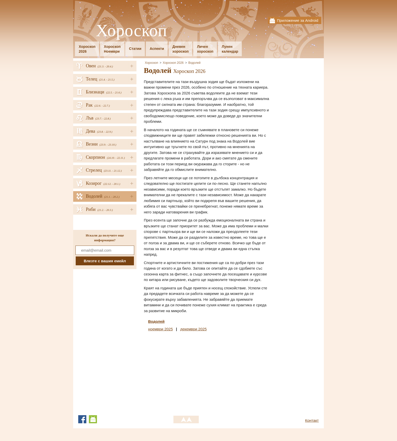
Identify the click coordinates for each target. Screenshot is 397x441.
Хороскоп (131, 31)
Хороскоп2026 (87, 49)
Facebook (82, 419)
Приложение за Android (297, 20)
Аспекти (157, 49)
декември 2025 (193, 329)
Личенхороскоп (205, 49)
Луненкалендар (230, 49)
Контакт (312, 420)
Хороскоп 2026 (173, 63)
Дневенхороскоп (180, 49)
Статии (135, 49)
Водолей (194, 63)
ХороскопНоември (112, 49)
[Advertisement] (186, 372)
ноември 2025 (160, 329)
